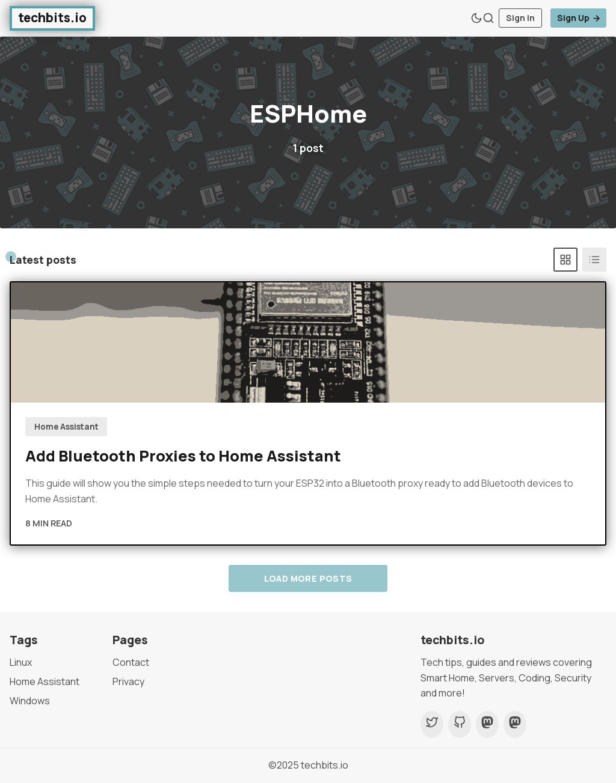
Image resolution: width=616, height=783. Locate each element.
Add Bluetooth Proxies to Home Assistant (183, 455)
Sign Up (579, 17)
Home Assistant (66, 426)
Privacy (128, 681)
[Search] (488, 18)
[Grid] (565, 260)
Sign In (520, 17)
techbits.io (324, 765)
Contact (130, 662)
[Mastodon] (487, 725)
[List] (594, 260)
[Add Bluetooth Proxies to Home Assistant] (308, 342)
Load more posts (308, 578)
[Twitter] (431, 725)
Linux (21, 662)
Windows (30, 700)
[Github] (459, 725)
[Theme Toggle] (476, 18)
